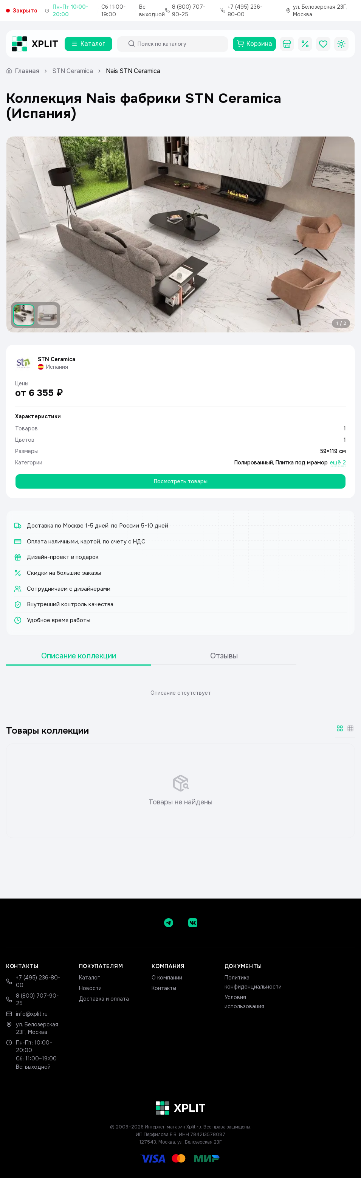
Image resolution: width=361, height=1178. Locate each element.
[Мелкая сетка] (350, 728)
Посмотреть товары (181, 481)
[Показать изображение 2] (47, 315)
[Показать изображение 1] (23, 315)
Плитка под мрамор (302, 462)
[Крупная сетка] (339, 728)
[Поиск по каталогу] (179, 43)
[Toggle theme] (341, 43)
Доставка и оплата (104, 998)
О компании (167, 977)
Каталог (89, 977)
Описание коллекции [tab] (78, 656)
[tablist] (151, 656)
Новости (90, 988)
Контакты (164, 988)
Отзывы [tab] (224, 656)
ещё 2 (338, 462)
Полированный (253, 462)
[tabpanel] (180, 693)
